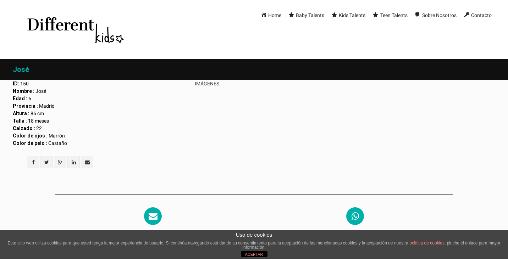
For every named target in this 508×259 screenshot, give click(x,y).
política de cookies (426, 243)
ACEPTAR (254, 254)
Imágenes (207, 83)
